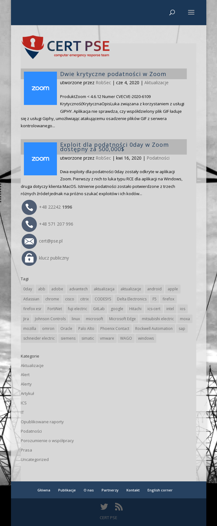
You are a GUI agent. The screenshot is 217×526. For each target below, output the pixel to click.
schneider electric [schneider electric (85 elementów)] (39, 338)
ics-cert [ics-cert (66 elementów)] (153, 308)
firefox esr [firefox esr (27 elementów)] (32, 308)
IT (22, 412)
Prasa (26, 450)
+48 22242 (47, 207)
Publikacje (67, 490)
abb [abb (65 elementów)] (41, 289)
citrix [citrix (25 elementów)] (84, 299)
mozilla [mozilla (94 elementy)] (29, 328)
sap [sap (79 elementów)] (182, 328)
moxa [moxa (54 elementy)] (185, 318)
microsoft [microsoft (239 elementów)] (94, 318)
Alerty (26, 384)
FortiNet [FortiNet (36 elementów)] (54, 308)
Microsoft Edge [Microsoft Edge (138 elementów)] (122, 318)
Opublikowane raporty (42, 422)
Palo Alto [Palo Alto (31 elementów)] (86, 328)
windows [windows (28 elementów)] (146, 338)
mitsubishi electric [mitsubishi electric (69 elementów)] (158, 318)
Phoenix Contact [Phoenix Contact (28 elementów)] (114, 328)
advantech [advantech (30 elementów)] (78, 289)
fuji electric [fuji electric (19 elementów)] (77, 308)
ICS (24, 403)
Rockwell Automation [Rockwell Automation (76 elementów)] (154, 328)
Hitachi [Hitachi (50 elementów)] (135, 308)
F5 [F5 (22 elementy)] (155, 299)
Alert (25, 374)
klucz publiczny (45, 258)
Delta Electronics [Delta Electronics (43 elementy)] (132, 299)
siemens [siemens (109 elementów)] (68, 338)
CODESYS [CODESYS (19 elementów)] (103, 299)
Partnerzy (110, 490)
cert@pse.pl (42, 241)
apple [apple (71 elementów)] (173, 289)
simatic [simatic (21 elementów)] (87, 338)
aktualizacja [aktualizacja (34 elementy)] (104, 289)
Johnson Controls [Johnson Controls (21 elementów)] (50, 318)
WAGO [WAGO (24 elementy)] (126, 338)
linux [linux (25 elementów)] (76, 318)
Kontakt (133, 490)
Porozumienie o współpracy (47, 440)
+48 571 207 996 (47, 224)
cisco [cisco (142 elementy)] (69, 299)
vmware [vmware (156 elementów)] (107, 338)
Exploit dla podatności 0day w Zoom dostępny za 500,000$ (114, 147)
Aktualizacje (32, 365)
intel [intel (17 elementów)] (170, 308)
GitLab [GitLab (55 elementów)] (99, 308)
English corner (160, 490)
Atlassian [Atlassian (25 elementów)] (31, 299)
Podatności (158, 158)
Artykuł (27, 393)
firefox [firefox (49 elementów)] (168, 299)
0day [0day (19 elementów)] (27, 289)
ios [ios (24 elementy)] (182, 308)
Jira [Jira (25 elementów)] (26, 318)
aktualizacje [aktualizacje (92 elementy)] (130, 289)
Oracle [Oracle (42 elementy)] (66, 328)
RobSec (103, 158)
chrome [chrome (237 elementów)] (52, 299)
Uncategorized (35, 459)
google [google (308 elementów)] (117, 308)
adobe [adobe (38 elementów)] (57, 289)
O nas (89, 490)
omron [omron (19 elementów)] (48, 328)
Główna (43, 490)
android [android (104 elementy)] (154, 289)
